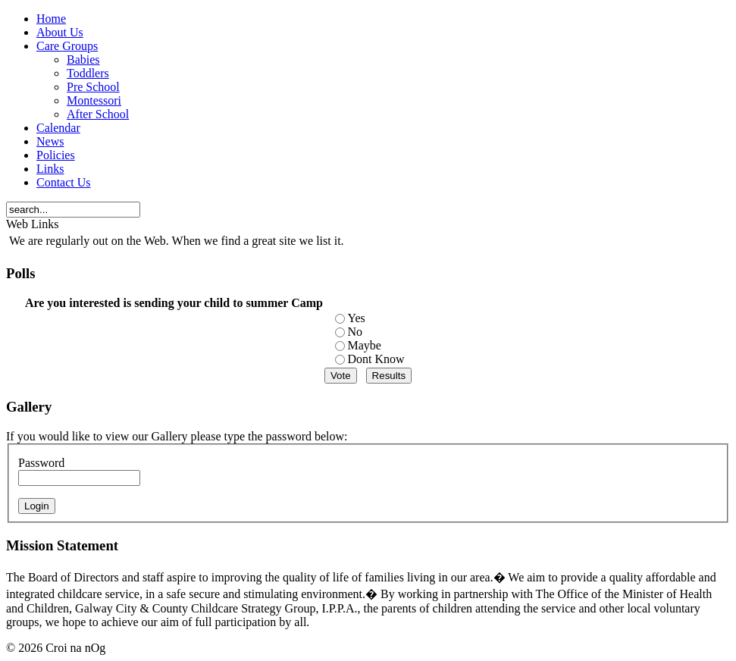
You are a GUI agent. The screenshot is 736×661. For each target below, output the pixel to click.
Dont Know (375, 358)
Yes (356, 318)
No (354, 331)
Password (41, 462)
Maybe (364, 345)
